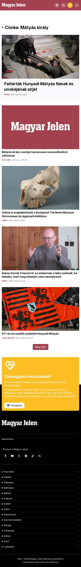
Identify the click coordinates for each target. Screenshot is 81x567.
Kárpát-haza (10, 514)
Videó (7, 509)
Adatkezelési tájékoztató (34, 562)
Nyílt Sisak (9, 488)
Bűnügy (7, 525)
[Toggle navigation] (76, 5)
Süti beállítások (51, 562)
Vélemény (9, 482)
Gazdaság (9, 530)
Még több (40, 346)
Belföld (7, 493)
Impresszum (7, 439)
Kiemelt (7, 477)
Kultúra (7, 536)
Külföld (7, 503)
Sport (6, 541)
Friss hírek (9, 471)
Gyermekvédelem (12, 520)
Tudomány (9, 546)
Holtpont (8, 498)
